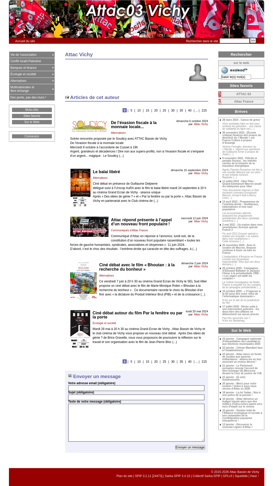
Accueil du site (25, 41)
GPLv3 (227, 476)
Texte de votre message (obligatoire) (94, 401)
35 (181, 110)
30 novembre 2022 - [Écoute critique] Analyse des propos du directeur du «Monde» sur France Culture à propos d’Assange (241, 137)
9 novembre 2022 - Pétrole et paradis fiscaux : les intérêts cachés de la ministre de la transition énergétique (239, 162)
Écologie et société (104, 323)
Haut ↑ (254, 476)
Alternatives (118, 132)
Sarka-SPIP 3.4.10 (177, 476)
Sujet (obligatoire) (81, 392)
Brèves (241, 111)
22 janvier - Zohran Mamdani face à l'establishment (242, 349)
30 (172, 110)
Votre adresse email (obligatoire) (91, 383)
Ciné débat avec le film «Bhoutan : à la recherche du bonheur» (137, 267)
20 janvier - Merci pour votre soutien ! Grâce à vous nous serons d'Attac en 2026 (239, 386)
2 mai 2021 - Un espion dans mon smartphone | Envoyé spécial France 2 (242, 227)
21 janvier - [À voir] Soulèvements (233, 378)
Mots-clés (31, 110)
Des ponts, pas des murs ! (28, 97)
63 (243, 94)
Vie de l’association (23, 55)
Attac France (244, 101)
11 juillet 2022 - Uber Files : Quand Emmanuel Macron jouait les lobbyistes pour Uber (242, 184)
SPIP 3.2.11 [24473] (148, 476)
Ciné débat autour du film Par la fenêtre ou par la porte (138, 315)
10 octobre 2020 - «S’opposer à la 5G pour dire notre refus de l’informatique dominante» (241, 294)
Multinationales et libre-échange (22, 89)
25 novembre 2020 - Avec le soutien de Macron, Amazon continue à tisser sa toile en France (239, 249)
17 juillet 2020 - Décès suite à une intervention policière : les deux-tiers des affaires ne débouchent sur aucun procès (240, 310)
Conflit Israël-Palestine (25, 61)
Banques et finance (23, 68)
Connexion (32, 136)
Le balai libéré (106, 172)
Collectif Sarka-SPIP (207, 476)
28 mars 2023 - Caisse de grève (241, 120)
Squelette (241, 476)
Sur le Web (31, 122)
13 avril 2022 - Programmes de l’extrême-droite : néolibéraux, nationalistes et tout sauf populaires (240, 206)
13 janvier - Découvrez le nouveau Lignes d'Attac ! (237, 425)
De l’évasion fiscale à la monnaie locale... (134, 124)
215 (204, 110)
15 (147, 110)
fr (256, 5)
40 (190, 110)
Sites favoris (31, 116)
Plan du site (124, 476)
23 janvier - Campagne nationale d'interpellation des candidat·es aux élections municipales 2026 (242, 341)
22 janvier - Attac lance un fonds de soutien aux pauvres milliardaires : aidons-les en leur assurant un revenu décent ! (242, 358)
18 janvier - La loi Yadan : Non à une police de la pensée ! (241, 393)
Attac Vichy (201, 124)
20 (156, 110)
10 (139, 110)
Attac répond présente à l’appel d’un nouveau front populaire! (141, 222)
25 (164, 110)
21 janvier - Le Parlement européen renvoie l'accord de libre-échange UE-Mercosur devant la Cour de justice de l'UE (242, 369)
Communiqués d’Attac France (129, 230)
